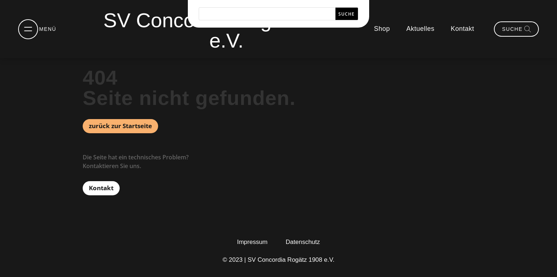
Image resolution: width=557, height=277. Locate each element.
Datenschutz (303, 242)
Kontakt (462, 28)
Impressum (252, 242)
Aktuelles (420, 28)
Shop (382, 28)
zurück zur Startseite (120, 126)
